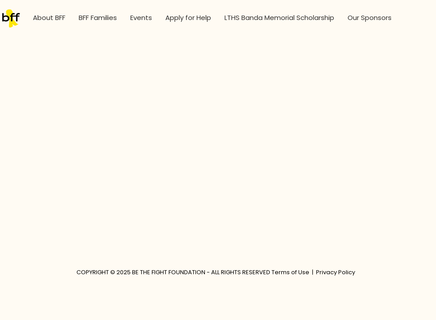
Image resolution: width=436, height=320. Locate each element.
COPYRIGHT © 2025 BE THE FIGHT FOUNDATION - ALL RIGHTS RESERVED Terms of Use (192, 272)
